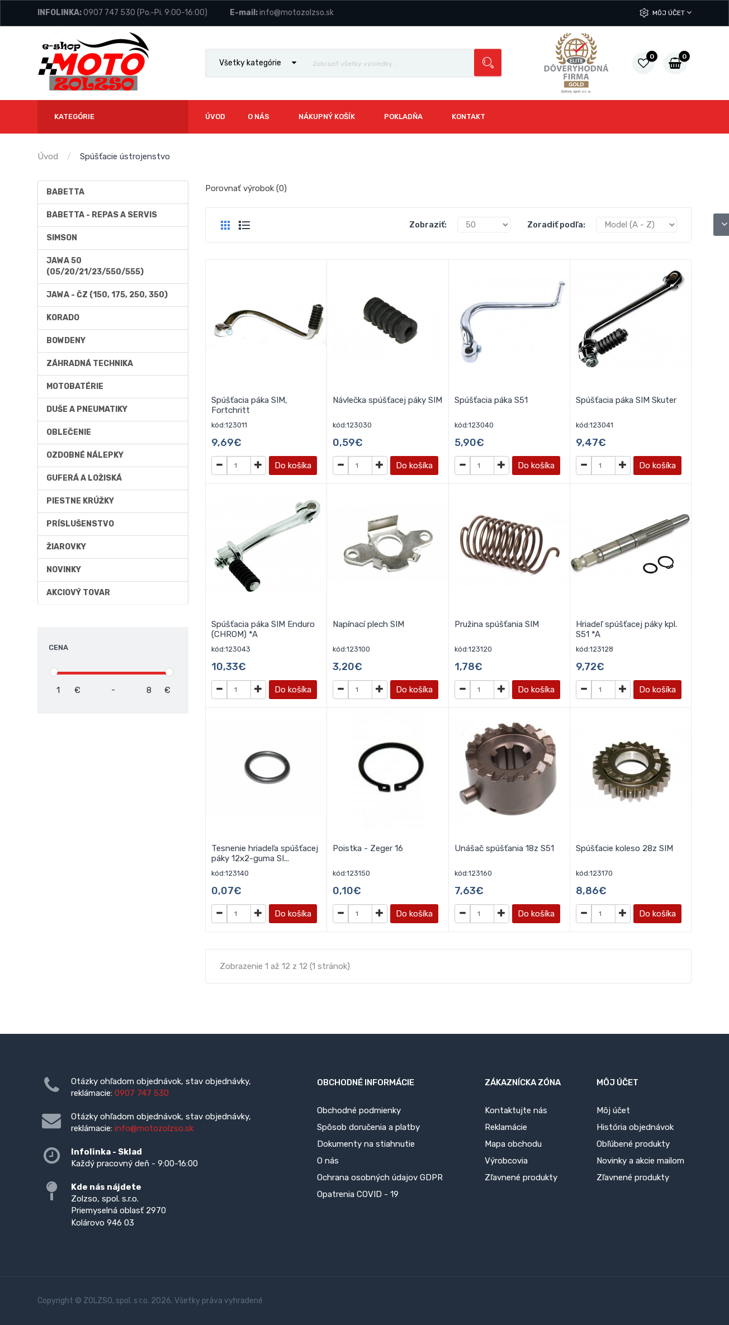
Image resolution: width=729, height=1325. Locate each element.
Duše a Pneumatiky (86, 409)
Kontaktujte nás (516, 1110)
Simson (61, 238)
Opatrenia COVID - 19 (358, 1194)
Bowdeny (66, 340)
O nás (328, 1161)
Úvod (47, 156)
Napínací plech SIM (368, 624)
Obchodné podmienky (359, 1110)
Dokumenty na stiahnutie (366, 1144)
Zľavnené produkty (521, 1177)
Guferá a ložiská (84, 478)
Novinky (63, 569)
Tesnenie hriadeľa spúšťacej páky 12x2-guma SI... (264, 853)
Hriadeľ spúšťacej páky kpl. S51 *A (626, 629)
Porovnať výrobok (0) (246, 188)
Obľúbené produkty (633, 1144)
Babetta (65, 192)
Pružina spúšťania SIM (497, 624)
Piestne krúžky (80, 501)
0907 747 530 (109, 12)
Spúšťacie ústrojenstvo (125, 156)
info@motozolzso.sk (296, 12)
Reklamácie (506, 1127)
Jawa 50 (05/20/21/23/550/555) (95, 266)
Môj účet (672, 12)
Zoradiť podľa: (556, 225)
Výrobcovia (506, 1161)
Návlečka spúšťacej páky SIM (387, 400)
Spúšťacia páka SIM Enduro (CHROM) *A (263, 629)
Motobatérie (74, 386)
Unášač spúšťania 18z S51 (504, 848)
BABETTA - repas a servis (101, 215)
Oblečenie (68, 432)
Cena (58, 647)
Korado (62, 317)
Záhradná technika (89, 363)
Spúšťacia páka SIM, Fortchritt (249, 405)
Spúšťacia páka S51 (491, 400)
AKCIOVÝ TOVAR (78, 592)
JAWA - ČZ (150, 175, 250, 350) (107, 295)
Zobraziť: (428, 225)
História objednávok (635, 1127)
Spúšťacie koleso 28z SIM (624, 848)
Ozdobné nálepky (85, 455)
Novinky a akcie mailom (640, 1161)
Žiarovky (66, 547)
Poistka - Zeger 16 (368, 848)
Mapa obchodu (513, 1144)
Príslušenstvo (80, 524)
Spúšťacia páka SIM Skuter (626, 400)
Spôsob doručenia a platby (368, 1127)
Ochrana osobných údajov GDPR (380, 1177)
